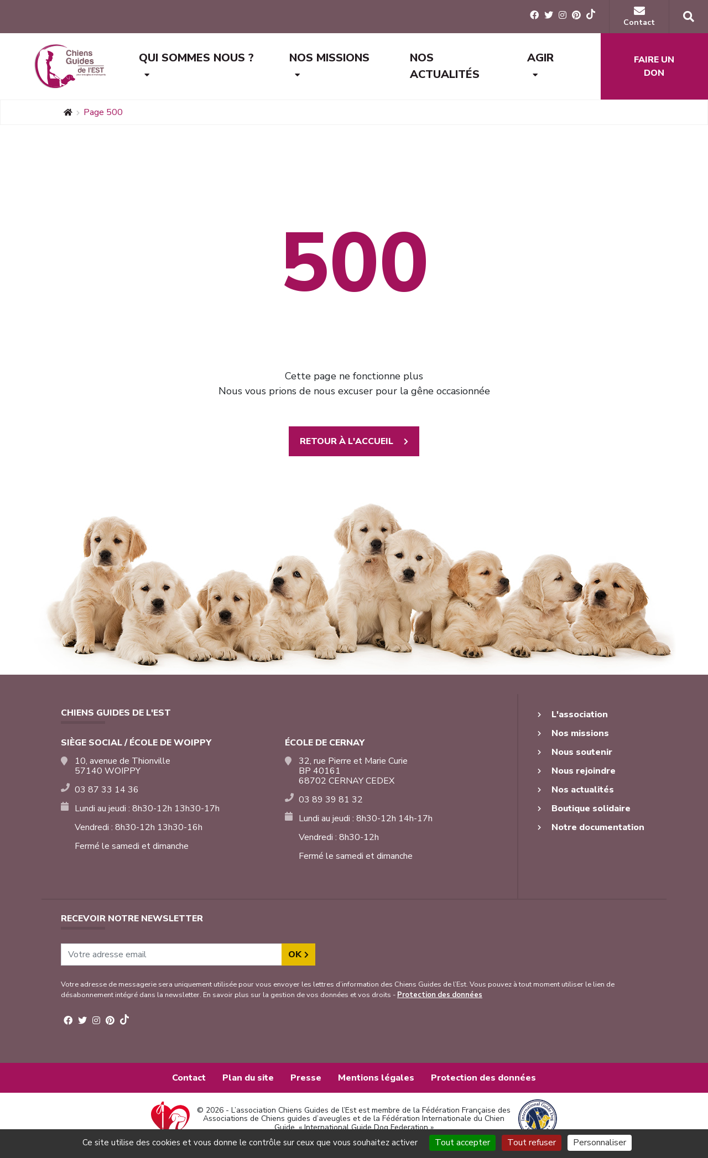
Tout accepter (462, 1142)
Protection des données (439, 995)
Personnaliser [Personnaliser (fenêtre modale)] (599, 1142)
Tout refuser (531, 1142)
